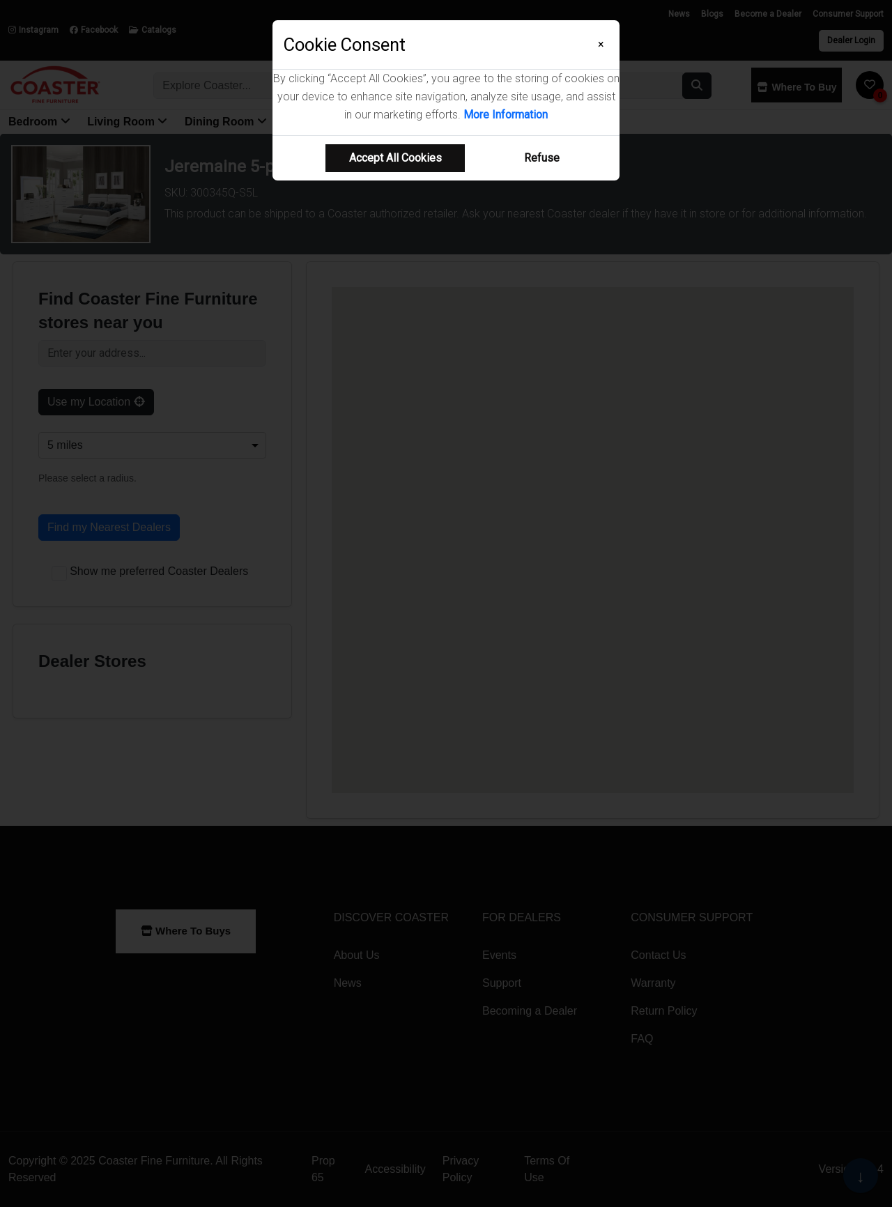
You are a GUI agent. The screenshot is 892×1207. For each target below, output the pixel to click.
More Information (505, 114)
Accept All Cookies (395, 157)
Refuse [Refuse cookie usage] (542, 157)
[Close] (601, 45)
